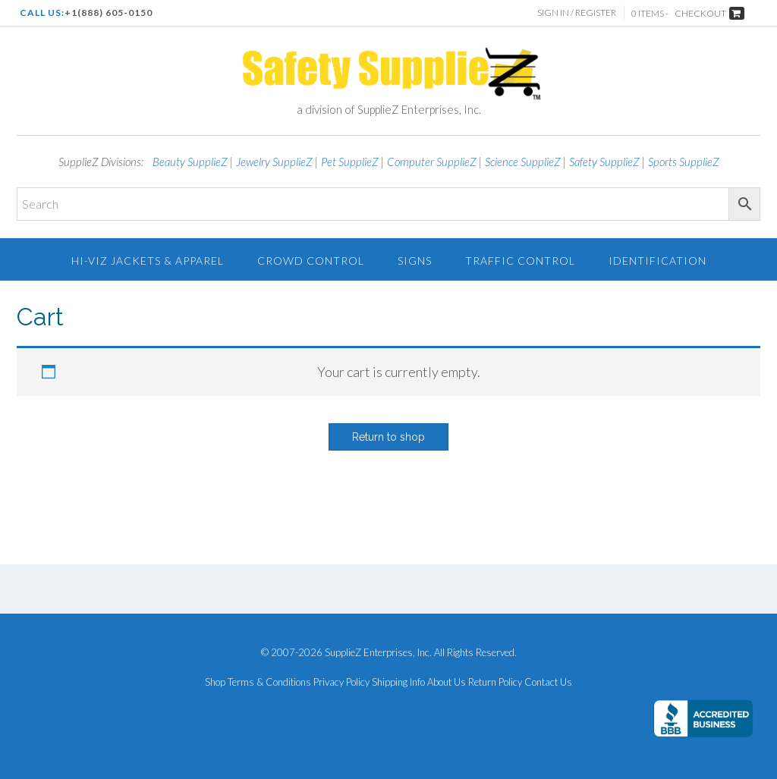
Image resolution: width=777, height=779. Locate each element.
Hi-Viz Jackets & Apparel (147, 260)
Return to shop (388, 437)
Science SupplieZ (523, 161)
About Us (446, 682)
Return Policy (495, 682)
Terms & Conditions (269, 682)
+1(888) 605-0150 (108, 12)
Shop (215, 682)
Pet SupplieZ (350, 161)
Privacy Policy (341, 682)
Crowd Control (310, 260)
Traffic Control (520, 260)
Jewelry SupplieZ (274, 161)
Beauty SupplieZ (190, 161)
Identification (657, 260)
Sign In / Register (576, 12)
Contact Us (548, 682)
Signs (415, 260)
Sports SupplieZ (683, 161)
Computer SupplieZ (432, 161)
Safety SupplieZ (604, 161)
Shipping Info (398, 682)
